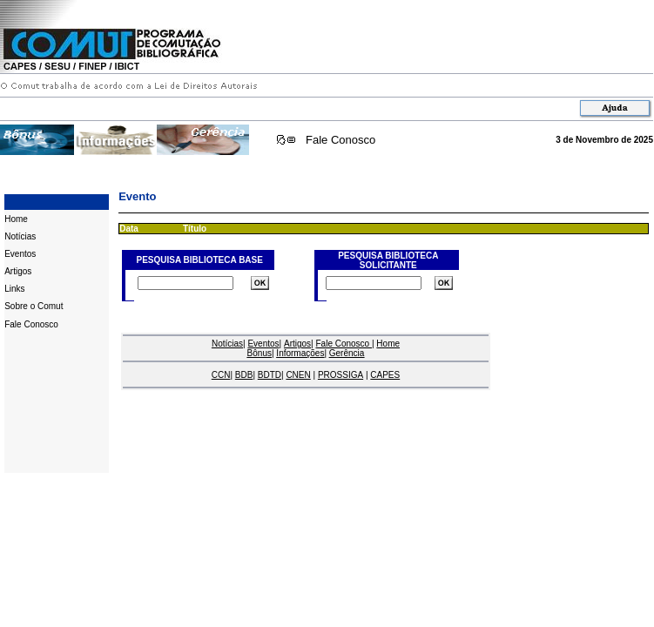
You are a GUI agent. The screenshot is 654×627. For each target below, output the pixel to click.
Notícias (20, 236)
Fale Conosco (340, 139)
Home (16, 219)
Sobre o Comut (33, 306)
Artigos (17, 271)
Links (14, 288)
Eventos (20, 254)
